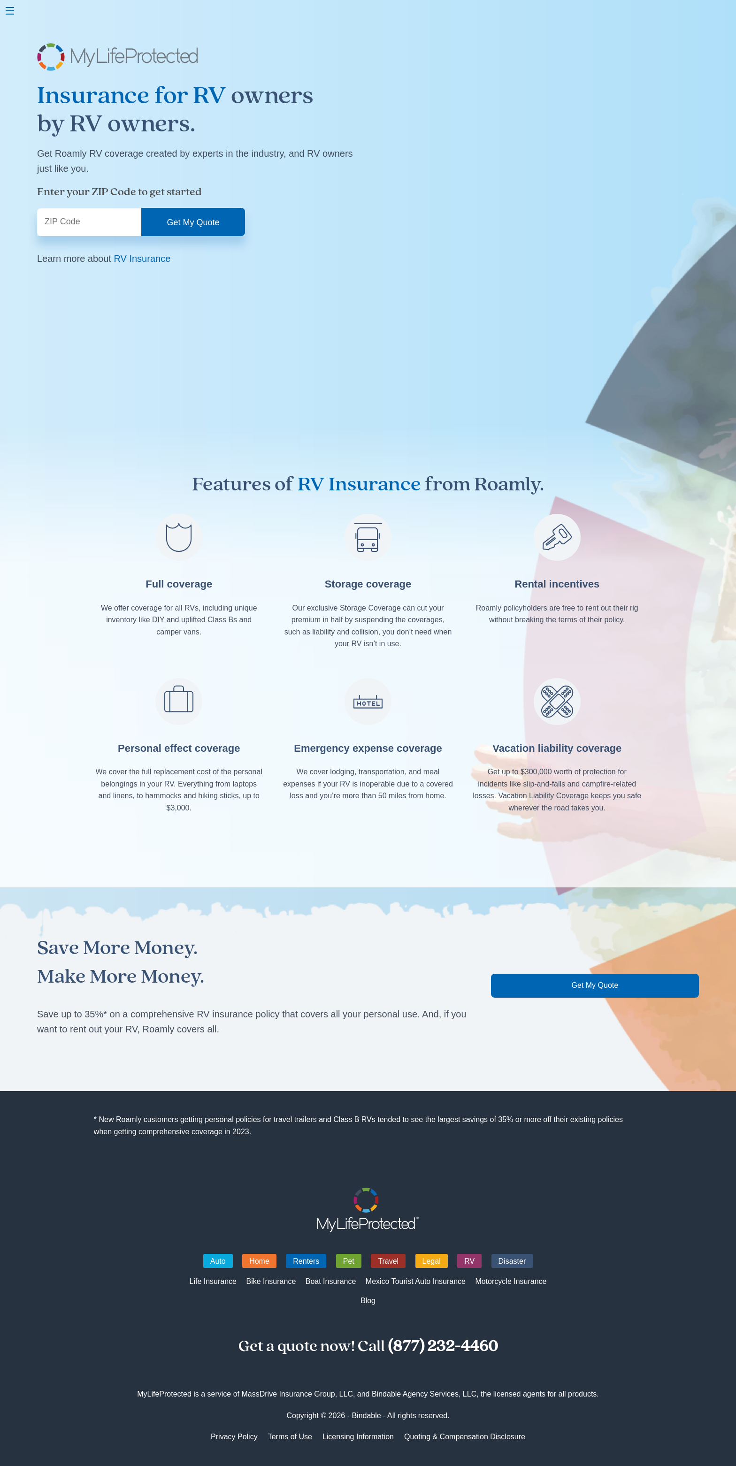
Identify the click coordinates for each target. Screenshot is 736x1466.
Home (259, 1261)
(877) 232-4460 (443, 1346)
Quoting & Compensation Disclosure (464, 1437)
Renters (306, 1261)
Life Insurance (213, 1281)
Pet (348, 1261)
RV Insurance (142, 258)
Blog (368, 1301)
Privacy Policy (234, 1437)
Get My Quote (595, 985)
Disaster (512, 1261)
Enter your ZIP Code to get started (119, 192)
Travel (388, 1261)
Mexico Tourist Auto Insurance (416, 1281)
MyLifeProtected (368, 1209)
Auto (218, 1261)
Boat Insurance (331, 1281)
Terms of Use (290, 1437)
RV (469, 1261)
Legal (431, 1261)
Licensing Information (358, 1437)
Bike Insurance (271, 1281)
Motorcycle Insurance (510, 1281)
